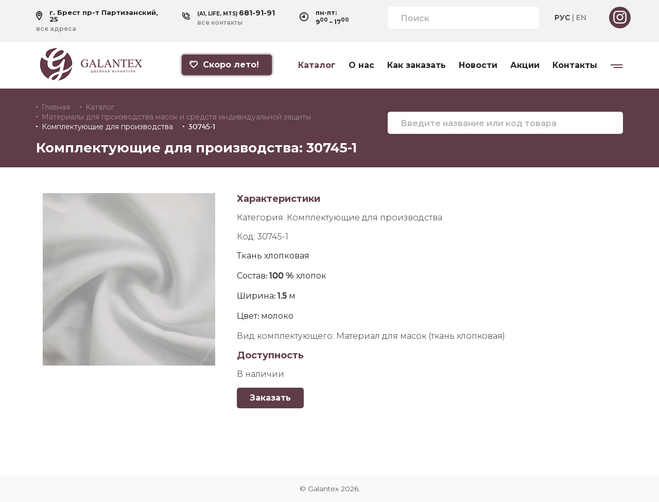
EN (581, 17)
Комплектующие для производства (107, 126)
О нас (361, 65)
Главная (56, 107)
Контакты (574, 65)
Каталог (317, 65)
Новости (478, 65)
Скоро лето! (223, 65)
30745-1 (201, 126)
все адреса (56, 29)
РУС (562, 17)
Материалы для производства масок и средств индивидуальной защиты (176, 116)
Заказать (270, 398)
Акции (525, 65)
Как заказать (416, 65)
